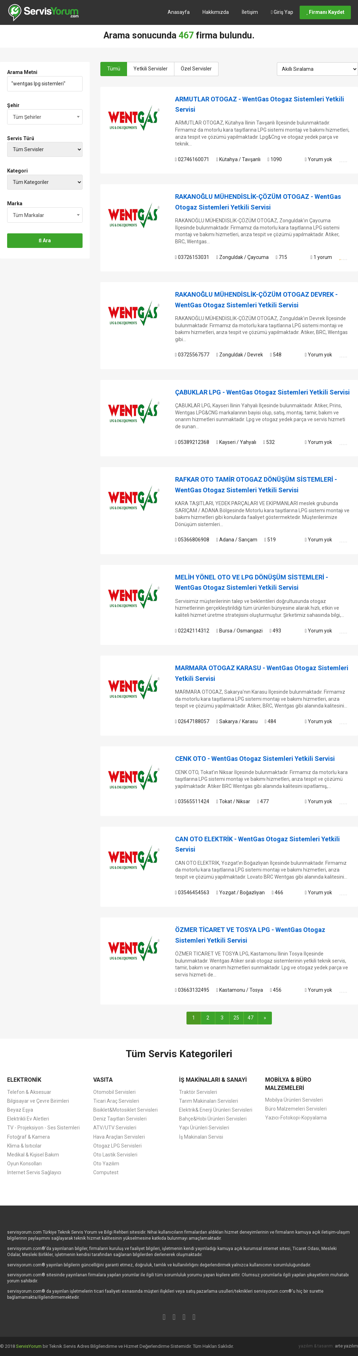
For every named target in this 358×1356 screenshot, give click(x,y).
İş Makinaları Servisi (201, 1137)
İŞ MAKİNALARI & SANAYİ (213, 1079)
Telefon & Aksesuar (29, 1092)
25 (236, 1018)
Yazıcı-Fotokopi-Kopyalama (296, 1118)
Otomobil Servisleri (114, 1092)
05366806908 (192, 539)
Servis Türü (20, 138)
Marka (14, 203)
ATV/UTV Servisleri (114, 1127)
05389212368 (192, 442)
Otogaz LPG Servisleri (117, 1146)
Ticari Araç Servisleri (116, 1101)
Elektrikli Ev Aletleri (28, 1119)
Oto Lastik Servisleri (115, 1155)
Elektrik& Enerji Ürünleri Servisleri (215, 1110)
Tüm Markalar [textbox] (28, 215)
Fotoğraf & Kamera (28, 1137)
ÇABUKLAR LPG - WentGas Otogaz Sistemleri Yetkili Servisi (262, 392)
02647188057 (192, 721)
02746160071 (192, 159)
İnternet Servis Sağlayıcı (34, 1172)
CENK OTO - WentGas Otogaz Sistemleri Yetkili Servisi (255, 758)
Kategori (17, 171)
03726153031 (192, 257)
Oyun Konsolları (24, 1163)
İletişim (250, 12)
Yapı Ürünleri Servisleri (204, 1127)
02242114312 (192, 631)
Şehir (13, 105)
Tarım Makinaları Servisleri (208, 1101)
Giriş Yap (282, 12)
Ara (45, 240)
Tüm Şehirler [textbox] (27, 117)
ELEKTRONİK (24, 1079)
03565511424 (192, 801)
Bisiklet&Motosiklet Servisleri (125, 1110)
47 (250, 1018)
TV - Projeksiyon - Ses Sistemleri (43, 1127)
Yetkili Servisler (150, 68)
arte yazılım (346, 1346)
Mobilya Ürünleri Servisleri (294, 1100)
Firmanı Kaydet (325, 12)
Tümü (113, 68)
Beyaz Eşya (20, 1110)
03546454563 (192, 892)
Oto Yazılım (106, 1163)
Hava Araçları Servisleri (119, 1137)
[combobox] (44, 117)
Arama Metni (22, 72)
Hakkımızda (215, 12)
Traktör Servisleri (198, 1092)
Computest (106, 1172)
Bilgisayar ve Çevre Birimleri (38, 1101)
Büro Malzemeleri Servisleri (296, 1109)
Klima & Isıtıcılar (24, 1146)
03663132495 (192, 990)
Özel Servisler (196, 68)
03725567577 (192, 354)
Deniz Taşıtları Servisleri (120, 1119)
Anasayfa (179, 12)
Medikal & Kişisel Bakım (33, 1155)
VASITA (103, 1079)
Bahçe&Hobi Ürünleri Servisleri (213, 1119)
